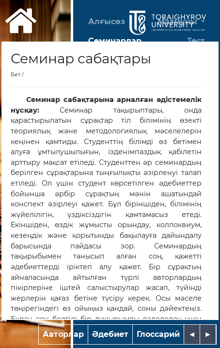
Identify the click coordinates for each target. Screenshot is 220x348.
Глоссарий (158, 334)
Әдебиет (110, 334)
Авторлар (63, 334)
